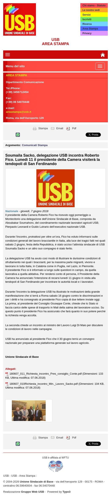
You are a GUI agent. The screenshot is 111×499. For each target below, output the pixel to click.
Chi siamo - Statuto (94, 5)
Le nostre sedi (91, 10)
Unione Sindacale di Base (36, 481)
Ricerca (87, 24)
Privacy (87, 33)
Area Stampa (90, 28)
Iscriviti (86, 19)
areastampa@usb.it (18, 111)
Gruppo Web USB (32, 491)
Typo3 (66, 491)
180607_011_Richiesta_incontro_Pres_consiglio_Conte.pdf (46, 373)
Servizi (86, 14)
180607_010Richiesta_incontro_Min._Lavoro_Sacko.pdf (44, 383)
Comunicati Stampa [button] (35, 145)
